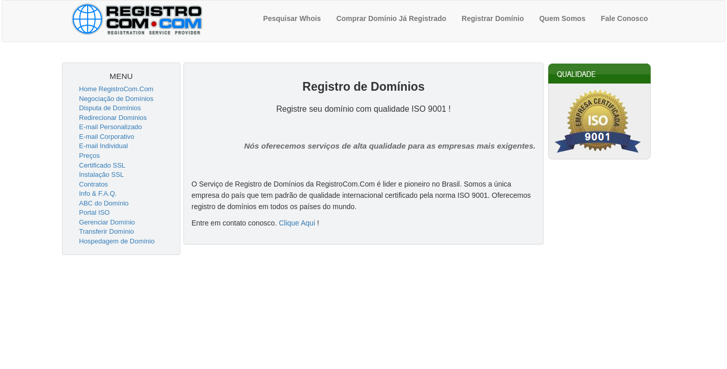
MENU (121, 76)
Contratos (93, 184)
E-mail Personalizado (110, 127)
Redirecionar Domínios (113, 117)
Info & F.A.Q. (98, 193)
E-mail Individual (103, 146)
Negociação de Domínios (116, 98)
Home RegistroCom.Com (116, 89)
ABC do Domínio (104, 203)
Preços (89, 155)
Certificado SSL (102, 165)
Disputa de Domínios (110, 108)
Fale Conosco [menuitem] (624, 18)
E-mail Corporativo (106, 136)
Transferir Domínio (106, 231)
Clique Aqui (297, 223)
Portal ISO (94, 212)
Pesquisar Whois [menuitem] (292, 18)
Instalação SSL (101, 174)
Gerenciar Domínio (107, 222)
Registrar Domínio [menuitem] (493, 18)
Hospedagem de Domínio (116, 241)
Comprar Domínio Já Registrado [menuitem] (391, 18)
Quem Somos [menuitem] (562, 18)
